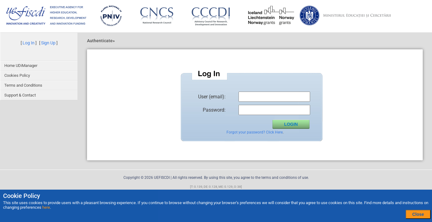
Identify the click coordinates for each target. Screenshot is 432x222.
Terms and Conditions (23, 85)
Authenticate (100, 40)
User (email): (212, 96)
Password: (214, 110)
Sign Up (48, 42)
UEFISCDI (162, 177)
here (46, 207)
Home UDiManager (20, 65)
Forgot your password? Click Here (254, 132)
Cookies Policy (17, 75)
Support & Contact (20, 95)
